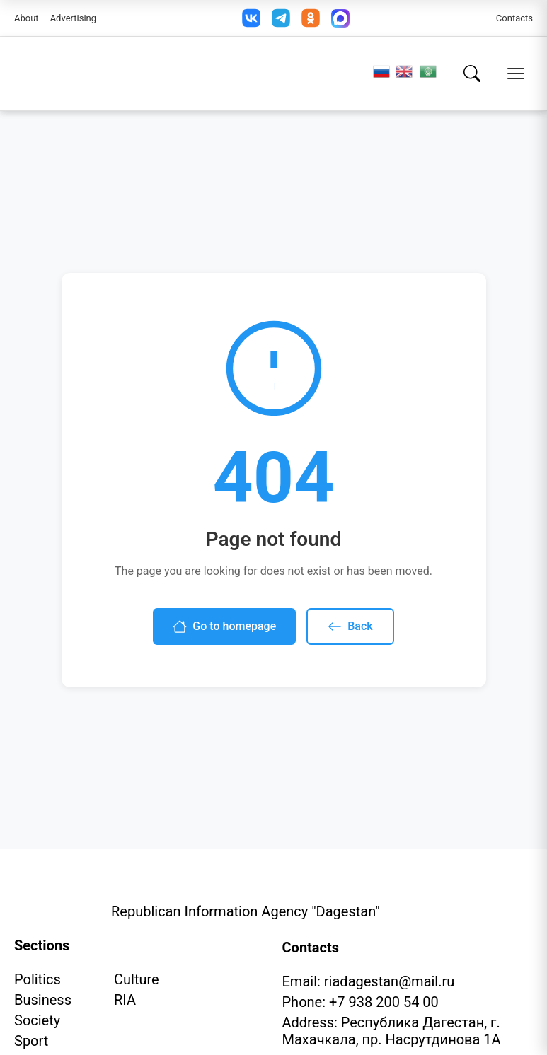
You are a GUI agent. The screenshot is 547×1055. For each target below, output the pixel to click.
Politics (37, 979)
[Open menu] (516, 74)
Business (42, 999)
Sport (31, 1040)
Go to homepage (224, 626)
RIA (125, 999)
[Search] (472, 73)
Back (350, 626)
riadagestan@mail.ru (389, 981)
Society (37, 1020)
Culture (136, 979)
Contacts (514, 18)
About (26, 18)
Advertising (73, 18)
